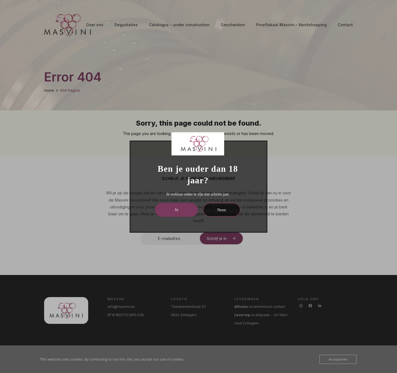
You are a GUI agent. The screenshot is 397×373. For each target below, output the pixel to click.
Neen (221, 210)
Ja (176, 209)
